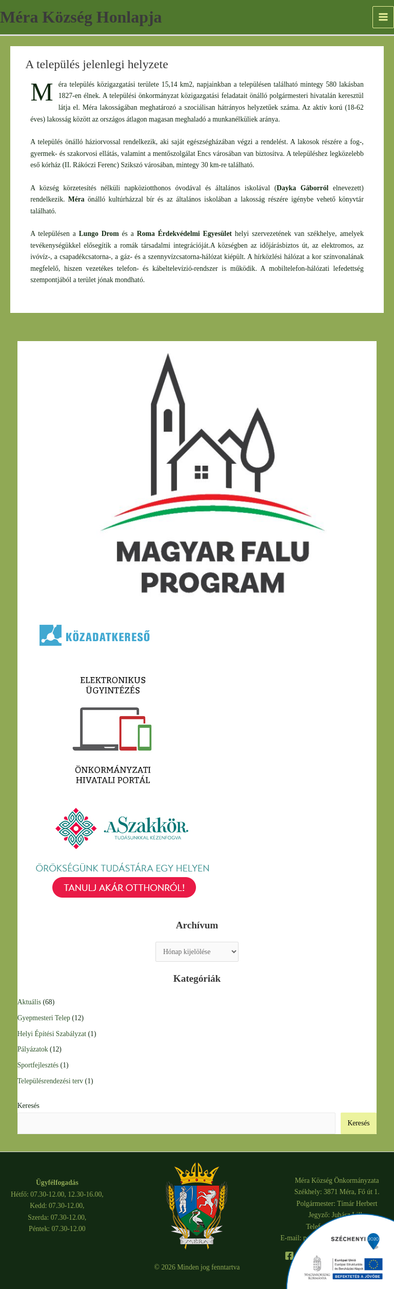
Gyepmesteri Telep (43, 1018)
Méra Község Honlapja (81, 17)
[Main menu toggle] (383, 17)
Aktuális (29, 1002)
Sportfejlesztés (38, 1065)
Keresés (28, 1105)
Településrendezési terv (50, 1081)
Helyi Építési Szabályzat (51, 1034)
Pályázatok (32, 1049)
